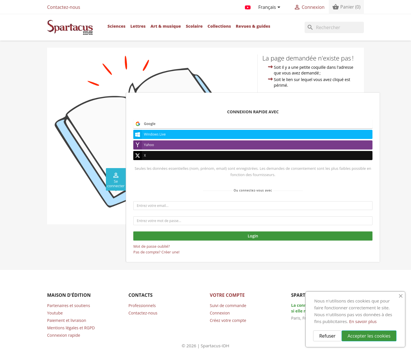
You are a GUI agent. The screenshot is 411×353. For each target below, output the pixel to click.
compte (347, 124)
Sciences (116, 26)
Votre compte (227, 295)
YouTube (247, 6)
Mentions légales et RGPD (71, 327)
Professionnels (142, 305)
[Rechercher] (334, 27)
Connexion (220, 313)
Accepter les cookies (369, 336)
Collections (219, 26)
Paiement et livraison (66, 320)
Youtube (55, 313)
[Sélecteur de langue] (270, 7)
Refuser (327, 336)
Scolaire (194, 26)
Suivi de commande (228, 305)
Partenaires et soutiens (68, 305)
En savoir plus (363, 321)
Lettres (138, 26)
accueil (310, 117)
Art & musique (165, 26)
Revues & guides (253, 26)
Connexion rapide (63, 335)
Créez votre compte (228, 320)
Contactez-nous (63, 7)
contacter (293, 131)
